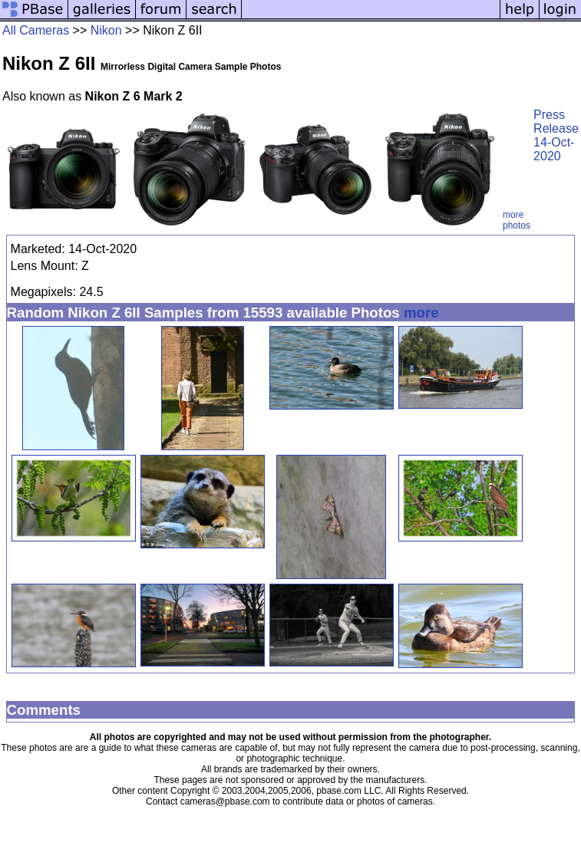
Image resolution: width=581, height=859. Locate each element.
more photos (516, 220)
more (421, 312)
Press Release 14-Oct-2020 (556, 135)
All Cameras (35, 30)
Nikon (106, 30)
